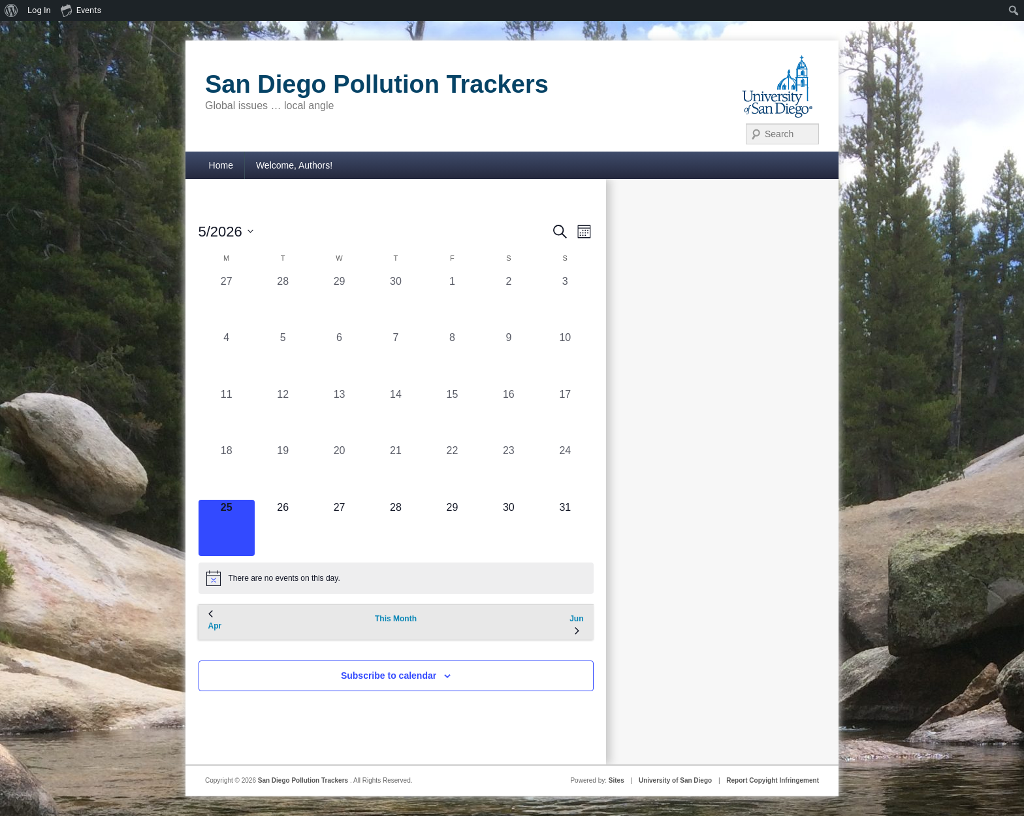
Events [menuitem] (81, 10)
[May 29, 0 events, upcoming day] (452, 528)
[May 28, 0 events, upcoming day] (396, 528)
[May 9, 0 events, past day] (509, 358)
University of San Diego (675, 780)
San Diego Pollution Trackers (377, 84)
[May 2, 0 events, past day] (509, 302)
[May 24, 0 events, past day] (565, 471)
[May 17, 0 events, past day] (565, 415)
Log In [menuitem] (39, 10)
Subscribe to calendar (388, 675)
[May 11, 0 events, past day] (227, 415)
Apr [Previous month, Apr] (215, 620)
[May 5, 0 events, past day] (283, 358)
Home (221, 165)
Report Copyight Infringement (772, 780)
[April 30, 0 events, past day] (396, 302)
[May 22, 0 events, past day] (452, 471)
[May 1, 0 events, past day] (452, 302)
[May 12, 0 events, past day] (283, 415)
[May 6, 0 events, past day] (339, 358)
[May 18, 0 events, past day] (227, 471)
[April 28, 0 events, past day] (283, 302)
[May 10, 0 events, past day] (565, 358)
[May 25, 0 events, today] (227, 528)
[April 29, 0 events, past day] (339, 302)
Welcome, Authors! (294, 165)
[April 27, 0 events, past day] (227, 302)
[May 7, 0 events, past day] (396, 358)
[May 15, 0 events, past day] (452, 415)
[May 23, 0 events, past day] (509, 471)
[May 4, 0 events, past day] (227, 358)
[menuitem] (11, 10)
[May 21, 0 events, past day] (396, 471)
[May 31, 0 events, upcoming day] (565, 528)
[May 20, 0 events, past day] (339, 471)
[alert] (396, 578)
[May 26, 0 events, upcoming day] (283, 528)
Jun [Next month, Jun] (576, 624)
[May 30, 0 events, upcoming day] (509, 528)
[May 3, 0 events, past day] (565, 302)
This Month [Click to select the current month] (396, 618)
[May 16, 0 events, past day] (509, 415)
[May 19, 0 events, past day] (283, 471)
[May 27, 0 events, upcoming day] (339, 528)
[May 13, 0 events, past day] (339, 415)
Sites (616, 780)
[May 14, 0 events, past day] (396, 415)
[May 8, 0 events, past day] (452, 358)
